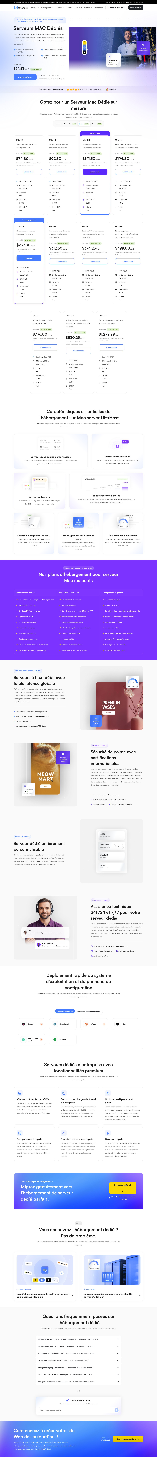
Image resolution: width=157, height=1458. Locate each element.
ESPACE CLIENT (136, 8)
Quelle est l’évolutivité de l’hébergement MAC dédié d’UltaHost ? (65, 1375)
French (138, 2)
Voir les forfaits (25, 77)
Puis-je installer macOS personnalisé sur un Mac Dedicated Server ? (66, 1382)
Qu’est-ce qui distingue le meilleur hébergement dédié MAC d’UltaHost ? (68, 1339)
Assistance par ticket (126, 951)
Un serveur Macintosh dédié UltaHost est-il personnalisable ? (63, 1360)
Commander (29, 172)
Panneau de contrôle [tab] (65, 1011)
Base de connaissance (124, 2)
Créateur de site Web (74, 8)
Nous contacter (110, 2)
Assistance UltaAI (99, 956)
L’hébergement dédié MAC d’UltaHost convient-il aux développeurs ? (66, 1353)
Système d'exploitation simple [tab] (88, 1011)
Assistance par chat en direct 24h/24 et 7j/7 (109, 946)
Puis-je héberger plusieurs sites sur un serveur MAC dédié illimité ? (65, 1367)
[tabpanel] (78, 1029)
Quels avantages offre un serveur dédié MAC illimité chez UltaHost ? (66, 1346)
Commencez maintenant (128, 1439)
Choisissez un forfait (122, 1188)
